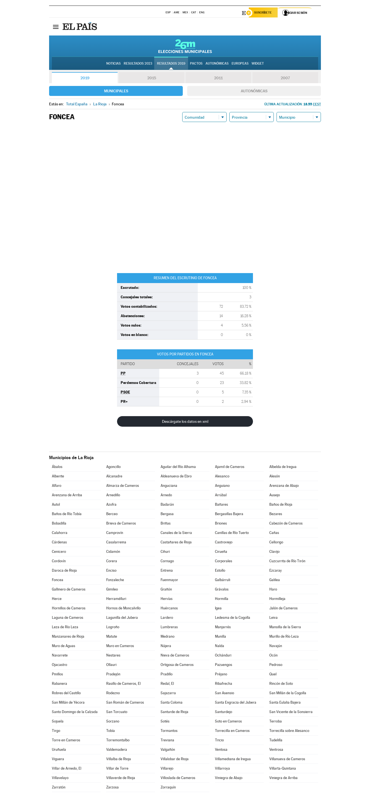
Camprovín (114, 533)
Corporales (223, 562)
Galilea (274, 581)
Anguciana (169, 486)
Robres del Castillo (66, 694)
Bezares (275, 515)
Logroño (112, 628)
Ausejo (274, 496)
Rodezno (113, 694)
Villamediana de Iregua (233, 760)
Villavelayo (60, 779)
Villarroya (222, 769)
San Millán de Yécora (68, 703)
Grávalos (222, 590)
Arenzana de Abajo (284, 486)
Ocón (273, 656)
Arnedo (166, 496)
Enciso (111, 571)
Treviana (167, 741)
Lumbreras (169, 628)
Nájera (166, 647)
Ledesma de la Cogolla (232, 618)
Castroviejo (223, 543)
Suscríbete (264, 13)
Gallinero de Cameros (68, 590)
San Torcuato (116, 713)
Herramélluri (116, 599)
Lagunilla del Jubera (122, 618)
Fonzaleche (115, 581)
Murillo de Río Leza (284, 637)
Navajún (275, 647)
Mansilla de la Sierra (285, 628)
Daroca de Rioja (64, 571)
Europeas (240, 64)
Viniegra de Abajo (228, 779)
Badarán (167, 505)
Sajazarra (168, 694)
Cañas (274, 533)
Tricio (219, 741)
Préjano (221, 675)
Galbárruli (222, 581)
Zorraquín (168, 788)
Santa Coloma (172, 703)
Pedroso (275, 665)
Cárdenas (59, 543)
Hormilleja (277, 599)
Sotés (165, 722)
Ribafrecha (223, 684)
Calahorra (59, 533)
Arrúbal (221, 496)
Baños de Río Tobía (67, 515)
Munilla (220, 637)
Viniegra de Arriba (283, 779)
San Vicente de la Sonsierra (291, 713)
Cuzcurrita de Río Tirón (287, 562)
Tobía (110, 731)
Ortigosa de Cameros (177, 665)
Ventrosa (276, 750)
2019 (84, 79)
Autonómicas (254, 92)
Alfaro (56, 486)
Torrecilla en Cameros (232, 731)
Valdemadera (116, 750)
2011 (218, 79)
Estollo (220, 571)
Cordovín (59, 562)
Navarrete (60, 656)
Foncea (57, 581)
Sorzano (112, 722)
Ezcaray (275, 571)
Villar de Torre (117, 769)
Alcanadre (114, 477)
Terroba (275, 722)
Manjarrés (223, 628)
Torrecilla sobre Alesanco (289, 731)
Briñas (166, 524)
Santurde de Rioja (174, 713)
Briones (221, 524)
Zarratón (58, 788)
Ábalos (57, 467)
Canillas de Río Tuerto (232, 533)
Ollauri (111, 665)
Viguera (58, 760)
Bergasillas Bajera (229, 515)
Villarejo (167, 769)
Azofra (111, 505)
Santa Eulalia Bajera (285, 703)
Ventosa (221, 750)
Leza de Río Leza (65, 628)
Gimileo (112, 590)
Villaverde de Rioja (120, 779)
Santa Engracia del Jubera (235, 703)
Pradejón (113, 675)
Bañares (221, 505)
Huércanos (169, 609)
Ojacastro (59, 665)
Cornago (167, 562)
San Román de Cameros (125, 703)
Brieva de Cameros (121, 524)
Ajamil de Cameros (229, 467)
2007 (285, 79)
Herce (57, 599)
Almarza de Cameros (122, 486)
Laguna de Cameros (67, 618)
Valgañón (168, 750)
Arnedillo (113, 496)
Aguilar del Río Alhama (178, 467)
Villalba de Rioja (118, 760)
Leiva (273, 618)
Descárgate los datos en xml (185, 422)
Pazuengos (223, 665)
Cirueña (221, 552)
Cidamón (113, 552)
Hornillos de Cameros (68, 609)
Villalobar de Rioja (175, 760)
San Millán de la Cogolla (287, 694)
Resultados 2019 (171, 64)
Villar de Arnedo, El (66, 769)
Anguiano (222, 486)
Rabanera (59, 684)
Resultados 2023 (138, 64)
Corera (111, 562)
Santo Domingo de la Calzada (75, 713)
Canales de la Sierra (176, 533)
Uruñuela (59, 750)
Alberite (58, 477)
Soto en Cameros (228, 722)
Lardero (167, 618)
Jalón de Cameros (283, 609)
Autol (56, 505)
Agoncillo (113, 467)
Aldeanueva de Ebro (176, 477)
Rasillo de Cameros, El (123, 684)
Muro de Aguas (63, 647)
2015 (151, 79)
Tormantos (169, 731)
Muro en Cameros (120, 647)
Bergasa (167, 515)
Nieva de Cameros (175, 656)
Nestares (113, 656)
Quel (273, 675)
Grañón (166, 590)
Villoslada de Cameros (178, 779)
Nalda (219, 647)
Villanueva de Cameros (287, 760)
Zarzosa (112, 788)
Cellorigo (276, 543)
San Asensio (224, 694)
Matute (111, 637)
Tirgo (56, 731)
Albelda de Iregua (282, 467)
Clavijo (274, 552)
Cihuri (165, 552)
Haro (273, 590)
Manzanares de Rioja (68, 637)
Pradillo (167, 675)
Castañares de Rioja (176, 543)
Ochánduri (223, 656)
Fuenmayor (169, 581)
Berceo (112, 515)
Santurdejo (223, 713)
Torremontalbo (118, 741)
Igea (218, 609)
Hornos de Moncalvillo (123, 609)
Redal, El (167, 684)
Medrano (167, 637)
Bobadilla (59, 524)
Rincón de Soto (281, 684)
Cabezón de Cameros (286, 524)
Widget (258, 64)
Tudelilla (275, 741)
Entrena (167, 571)
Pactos (196, 64)
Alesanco (222, 477)
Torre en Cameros (66, 741)
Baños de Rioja (280, 505)
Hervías (167, 599)
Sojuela (58, 722)
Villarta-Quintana (282, 769)
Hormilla (221, 599)
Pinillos (57, 675)
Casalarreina (116, 543)
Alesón (274, 477)
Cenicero (59, 552)
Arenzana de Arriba (67, 496)
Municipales (116, 92)
